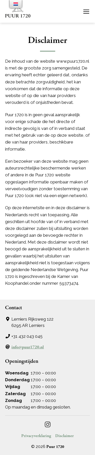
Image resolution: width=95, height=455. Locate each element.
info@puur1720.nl (27, 347)
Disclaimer (64, 436)
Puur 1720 (55, 446)
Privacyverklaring (36, 436)
